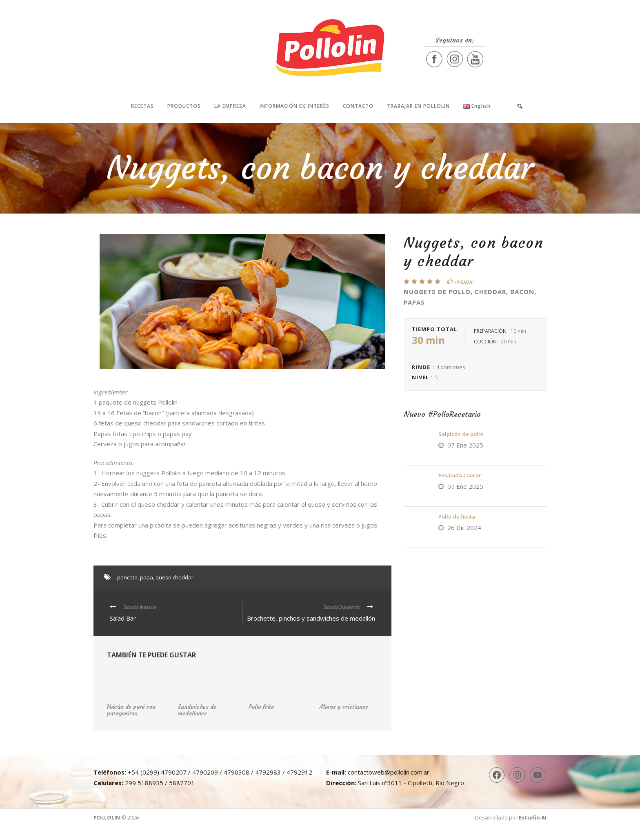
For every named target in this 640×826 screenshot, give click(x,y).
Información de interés (294, 105)
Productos (184, 105)
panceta (127, 577)
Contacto (358, 105)
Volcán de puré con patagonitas (131, 710)
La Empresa (230, 105)
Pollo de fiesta (456, 516)
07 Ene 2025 (465, 445)
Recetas (142, 105)
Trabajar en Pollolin (418, 105)
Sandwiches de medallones (197, 710)
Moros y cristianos (344, 706)
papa (146, 577)
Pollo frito (261, 706)
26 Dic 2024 (464, 527)
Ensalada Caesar (459, 475)
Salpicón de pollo (460, 434)
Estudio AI (533, 817)
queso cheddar (174, 577)
